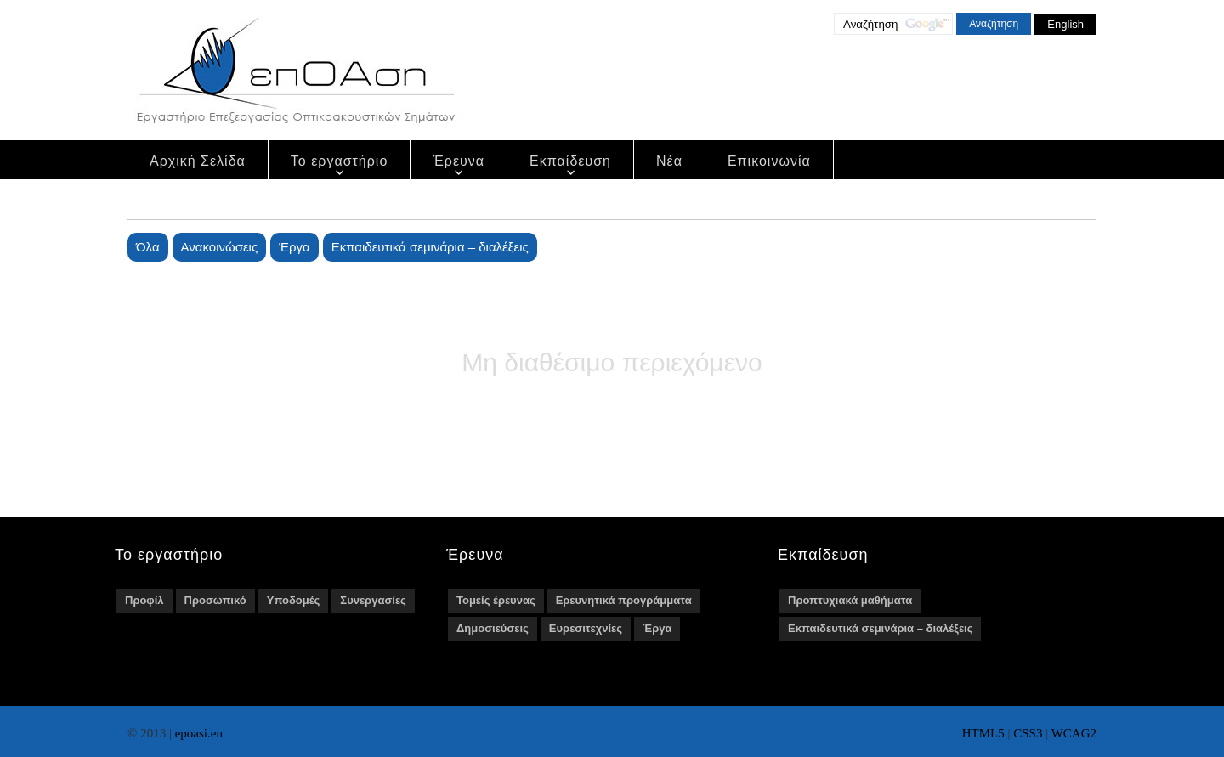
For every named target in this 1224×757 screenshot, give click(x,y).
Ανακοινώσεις (219, 247)
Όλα (148, 247)
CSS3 (1027, 733)
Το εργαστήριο (339, 161)
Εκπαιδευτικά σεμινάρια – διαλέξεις (430, 247)
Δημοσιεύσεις (492, 628)
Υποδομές (293, 600)
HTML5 (983, 733)
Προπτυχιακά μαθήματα (850, 600)
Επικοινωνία (769, 161)
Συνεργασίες (372, 600)
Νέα (669, 161)
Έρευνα (458, 161)
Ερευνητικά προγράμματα (624, 600)
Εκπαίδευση (570, 161)
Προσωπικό (215, 600)
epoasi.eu (199, 733)
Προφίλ (144, 600)
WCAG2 (1073, 733)
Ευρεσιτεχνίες (585, 628)
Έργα (294, 247)
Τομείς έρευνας (496, 600)
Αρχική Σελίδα (198, 161)
